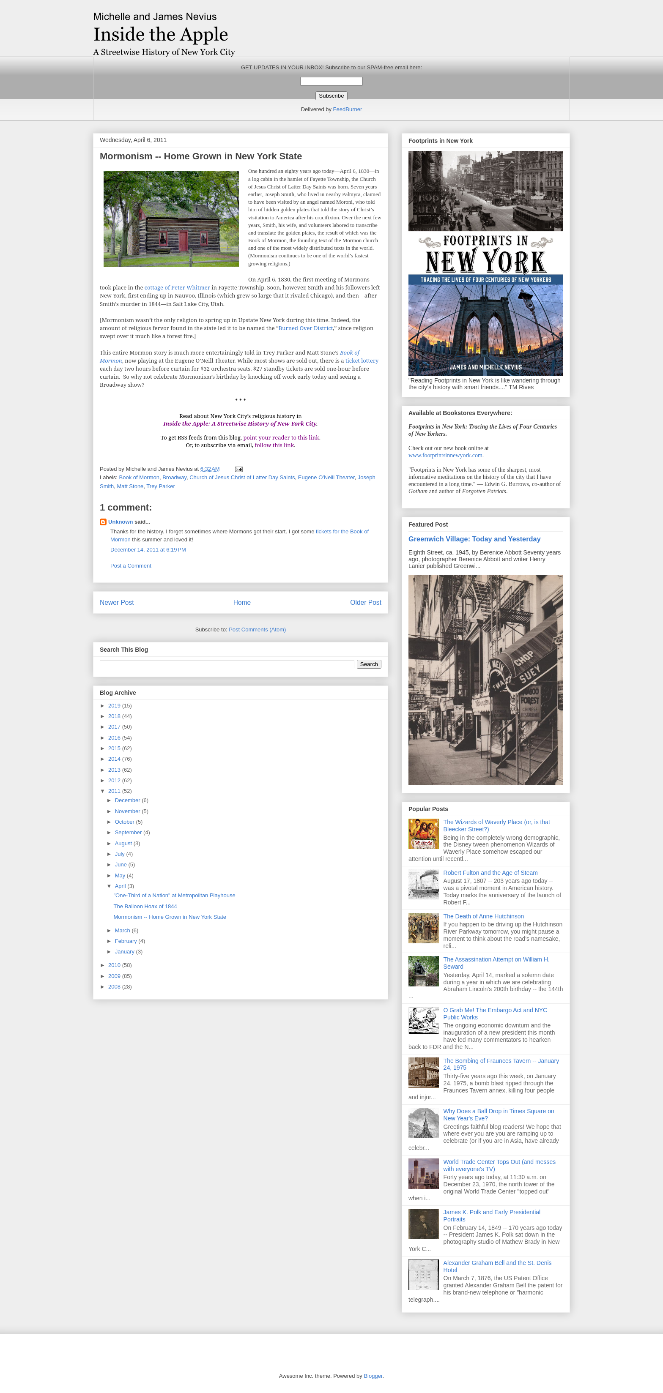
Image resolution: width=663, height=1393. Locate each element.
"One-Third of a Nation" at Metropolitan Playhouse (174, 895)
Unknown (120, 522)
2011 (115, 791)
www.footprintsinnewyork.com (445, 455)
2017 (115, 727)
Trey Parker (160, 486)
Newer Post (117, 602)
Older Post (365, 602)
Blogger (373, 1376)
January (125, 951)
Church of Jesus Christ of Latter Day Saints (242, 477)
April (121, 886)
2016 (115, 738)
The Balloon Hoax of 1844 (145, 906)
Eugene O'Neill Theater (326, 477)
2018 (115, 716)
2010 (115, 965)
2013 (115, 770)
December (128, 800)
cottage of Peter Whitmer (177, 287)
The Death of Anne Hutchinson (484, 916)
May (121, 875)
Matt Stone (130, 486)
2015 (115, 748)
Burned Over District (306, 328)
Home (242, 602)
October (125, 822)
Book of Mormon (139, 477)
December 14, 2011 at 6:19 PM (148, 549)
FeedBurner (347, 109)
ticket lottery (362, 360)
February (127, 941)
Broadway (174, 477)
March (123, 930)
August (124, 843)
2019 (115, 705)
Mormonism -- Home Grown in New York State (169, 917)
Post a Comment (130, 566)
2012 (115, 780)
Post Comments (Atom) (257, 629)
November (128, 811)
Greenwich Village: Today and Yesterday (474, 539)
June (122, 864)
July (120, 854)
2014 (115, 759)
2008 (115, 986)
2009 (115, 976)
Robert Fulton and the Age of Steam (491, 872)
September (129, 832)
